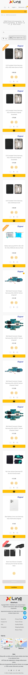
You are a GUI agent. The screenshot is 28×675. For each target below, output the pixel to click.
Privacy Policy (19, 619)
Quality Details (19, 624)
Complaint (3, 627)
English (13, 7)
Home (2, 15)
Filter (5, 38)
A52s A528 (16, 24)
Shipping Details (19, 627)
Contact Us (4, 622)
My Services (21, 7)
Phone (20, 23)
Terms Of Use (18, 622)
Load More (14, 587)
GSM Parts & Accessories (11, 15)
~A (9, 24)
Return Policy (18, 630)
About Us (3, 619)
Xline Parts (21, 673)
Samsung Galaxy (9, 23)
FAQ (2, 624)
